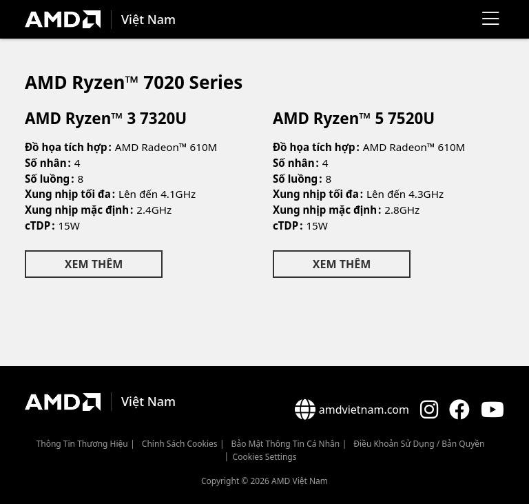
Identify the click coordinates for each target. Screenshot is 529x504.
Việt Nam (148, 19)
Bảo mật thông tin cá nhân (285, 444)
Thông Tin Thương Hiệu (82, 444)
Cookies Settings (265, 457)
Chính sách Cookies (180, 444)
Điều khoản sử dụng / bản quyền (418, 444)
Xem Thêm (94, 264)
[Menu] (490, 19)
